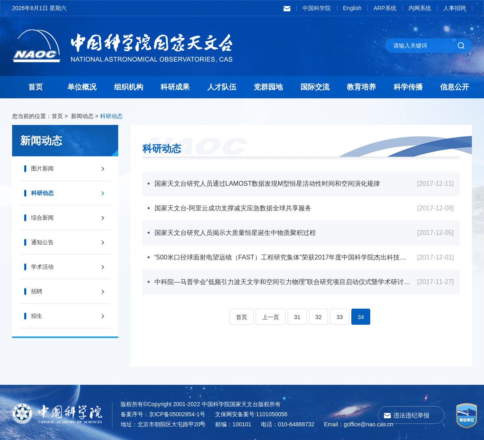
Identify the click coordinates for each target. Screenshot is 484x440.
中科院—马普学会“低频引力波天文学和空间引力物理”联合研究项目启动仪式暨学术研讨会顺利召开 (283, 281)
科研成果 (175, 87)
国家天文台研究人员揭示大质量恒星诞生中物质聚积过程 (235, 232)
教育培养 (361, 87)
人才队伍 (221, 87)
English (352, 8)
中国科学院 (316, 8)
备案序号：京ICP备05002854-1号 (163, 414)
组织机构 (128, 87)
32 (318, 317)
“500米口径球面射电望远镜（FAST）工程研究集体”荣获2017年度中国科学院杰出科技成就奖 (283, 257)
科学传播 (408, 87)
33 (339, 317)
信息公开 (454, 87)
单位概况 (81, 87)
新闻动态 (82, 116)
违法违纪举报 (411, 415)
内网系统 (420, 8)
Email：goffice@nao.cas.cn (358, 424)
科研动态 (111, 116)
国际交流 (315, 87)
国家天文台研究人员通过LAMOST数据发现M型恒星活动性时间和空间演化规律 (267, 183)
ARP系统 (384, 8)
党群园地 (268, 87)
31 (297, 317)
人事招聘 (454, 8)
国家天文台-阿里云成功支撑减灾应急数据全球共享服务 (232, 208)
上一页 (270, 317)
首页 (35, 87)
